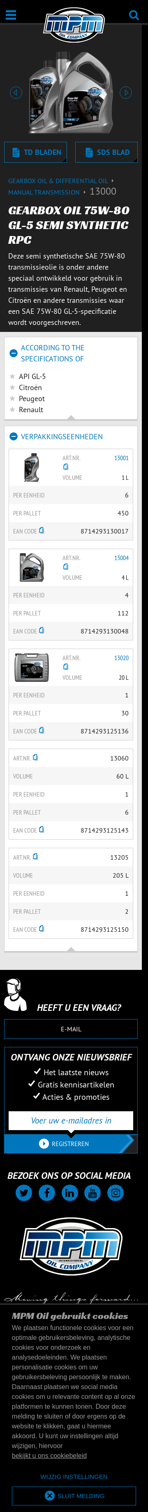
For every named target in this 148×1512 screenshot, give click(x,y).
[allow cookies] (74, 1496)
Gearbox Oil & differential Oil (62, 181)
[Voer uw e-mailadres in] (71, 1120)
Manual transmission (49, 192)
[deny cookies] (74, 1477)
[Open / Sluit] (11, 15)
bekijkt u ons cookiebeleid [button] (49, 1455)
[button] (16, 93)
